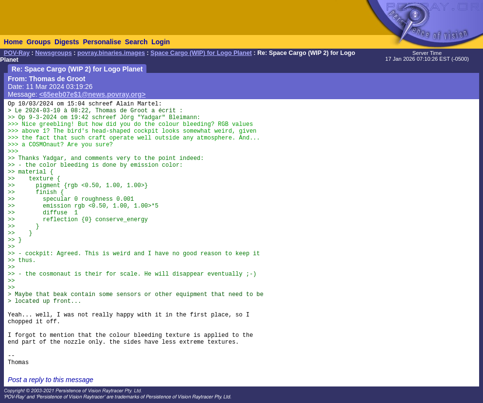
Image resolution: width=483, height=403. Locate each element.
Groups (38, 42)
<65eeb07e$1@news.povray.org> (92, 94)
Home (13, 42)
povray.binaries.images (111, 53)
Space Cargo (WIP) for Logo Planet (201, 53)
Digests (66, 42)
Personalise (102, 42)
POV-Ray (17, 53)
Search (136, 42)
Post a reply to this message (50, 380)
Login (160, 42)
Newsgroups (53, 53)
